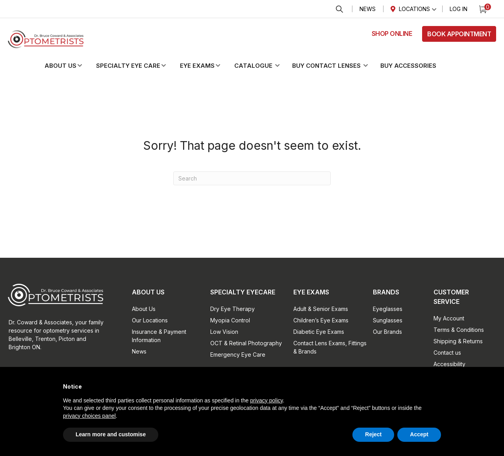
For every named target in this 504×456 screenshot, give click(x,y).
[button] (69, 66)
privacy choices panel (89, 416)
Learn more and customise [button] (111, 434)
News (367, 9)
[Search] (252, 178)
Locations (414, 9)
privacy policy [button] (266, 400)
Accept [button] (419, 434)
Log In (458, 9)
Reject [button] (373, 434)
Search (339, 9)
